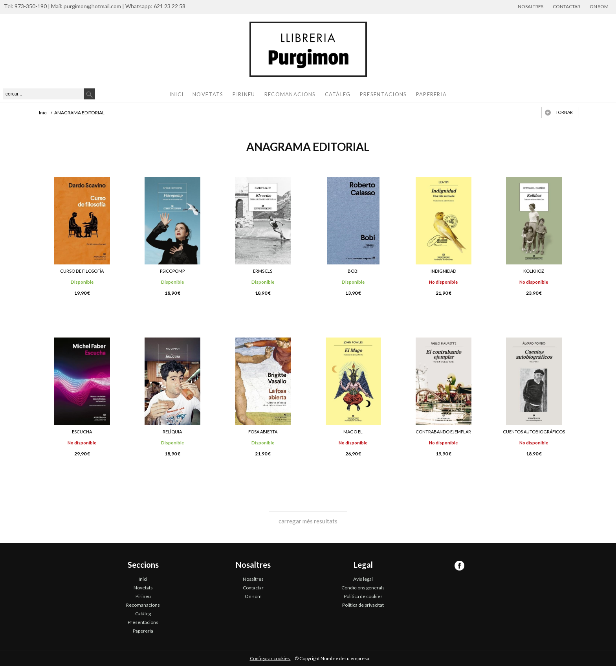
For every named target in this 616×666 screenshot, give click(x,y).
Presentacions (383, 94)
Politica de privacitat (363, 605)
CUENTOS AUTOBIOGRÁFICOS (534, 431)
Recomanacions (290, 94)
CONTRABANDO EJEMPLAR (443, 431)
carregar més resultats (308, 521)
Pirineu (244, 94)
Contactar (566, 6)
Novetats (207, 94)
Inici (176, 94)
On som (599, 6)
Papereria (431, 94)
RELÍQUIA (172, 431)
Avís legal (363, 579)
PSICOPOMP (172, 270)
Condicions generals (363, 588)
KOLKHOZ (533, 270)
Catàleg (338, 94)
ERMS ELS (262, 270)
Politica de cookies (363, 596)
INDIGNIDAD (443, 270)
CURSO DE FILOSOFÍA (82, 270)
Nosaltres (530, 6)
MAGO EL (353, 431)
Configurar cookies (270, 658)
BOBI (353, 270)
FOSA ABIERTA (262, 431)
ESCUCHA (82, 431)
